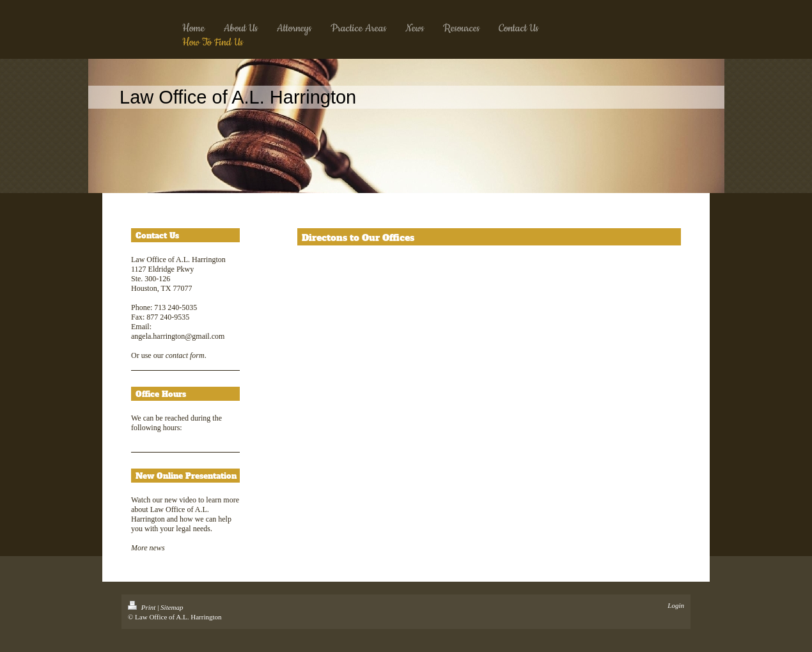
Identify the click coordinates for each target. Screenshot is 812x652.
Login (676, 605)
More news (148, 547)
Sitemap (171, 607)
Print (142, 607)
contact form (185, 355)
